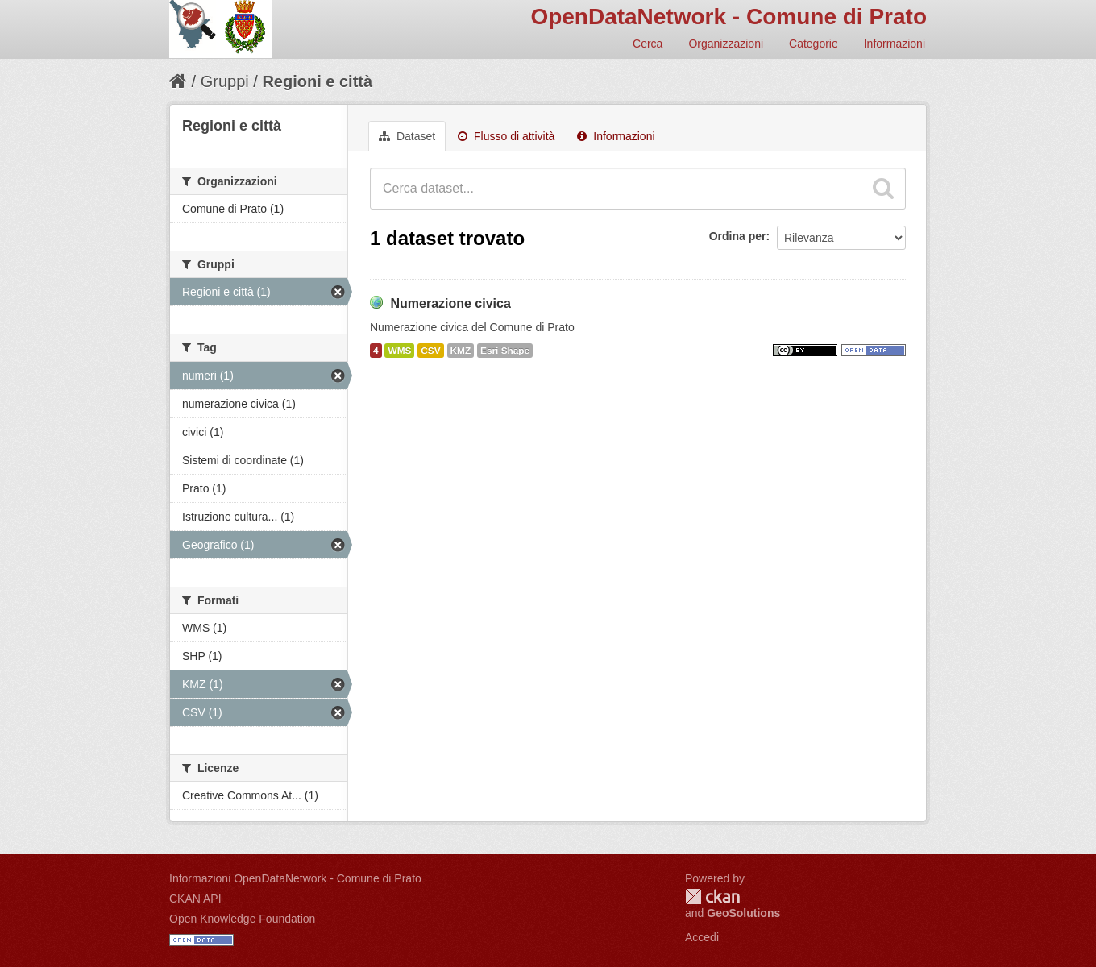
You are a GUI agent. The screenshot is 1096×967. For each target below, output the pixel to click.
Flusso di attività (506, 136)
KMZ (460, 350)
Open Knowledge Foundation (242, 918)
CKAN (712, 896)
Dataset (407, 136)
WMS (399, 350)
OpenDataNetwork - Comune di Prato (728, 16)
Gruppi (225, 81)
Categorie (813, 43)
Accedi (702, 937)
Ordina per (737, 236)
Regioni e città (317, 81)
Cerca (647, 43)
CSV (430, 350)
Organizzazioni (725, 43)
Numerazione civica (450, 303)
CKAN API (195, 898)
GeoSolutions (743, 913)
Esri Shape (504, 350)
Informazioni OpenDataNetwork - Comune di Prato (295, 878)
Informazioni (894, 43)
